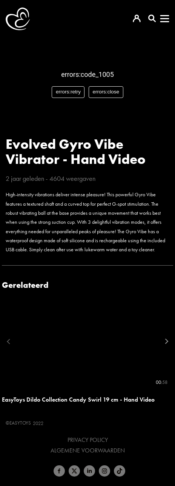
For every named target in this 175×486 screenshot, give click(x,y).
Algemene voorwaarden (88, 450)
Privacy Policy (88, 440)
